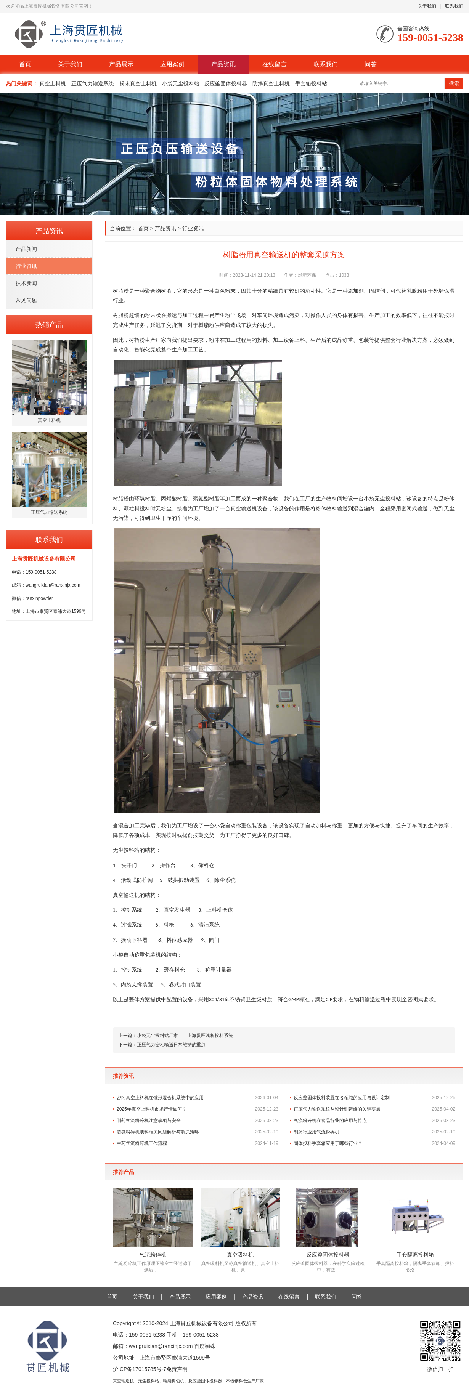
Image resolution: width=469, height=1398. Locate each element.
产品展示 (121, 64)
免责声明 (177, 1369)
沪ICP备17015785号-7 (139, 1369)
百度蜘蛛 (204, 1346)
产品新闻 (26, 249)
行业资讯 (26, 266)
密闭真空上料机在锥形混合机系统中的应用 (197, 1097)
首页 (25, 64)
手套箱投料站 (311, 83)
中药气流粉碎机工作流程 (197, 1143)
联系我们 (454, 6)
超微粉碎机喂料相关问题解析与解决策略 (197, 1132)
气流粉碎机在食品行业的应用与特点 (374, 1120)
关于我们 (427, 6)
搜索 (454, 83)
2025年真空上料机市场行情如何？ (197, 1109)
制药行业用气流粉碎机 (374, 1132)
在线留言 (274, 64)
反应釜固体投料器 (225, 83)
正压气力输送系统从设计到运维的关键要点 (374, 1109)
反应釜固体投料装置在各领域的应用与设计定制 (374, 1097)
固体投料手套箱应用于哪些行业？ (374, 1143)
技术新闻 (26, 283)
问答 (371, 64)
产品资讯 (223, 64)
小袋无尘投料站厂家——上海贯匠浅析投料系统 (185, 1035)
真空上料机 (52, 83)
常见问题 (26, 300)
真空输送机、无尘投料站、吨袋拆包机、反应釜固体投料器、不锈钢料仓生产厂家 (188, 1381)
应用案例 (172, 64)
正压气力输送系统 (92, 83)
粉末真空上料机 (138, 83)
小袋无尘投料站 (180, 83)
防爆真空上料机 (271, 83)
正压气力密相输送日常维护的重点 (171, 1044)
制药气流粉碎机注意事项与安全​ (197, 1120)
